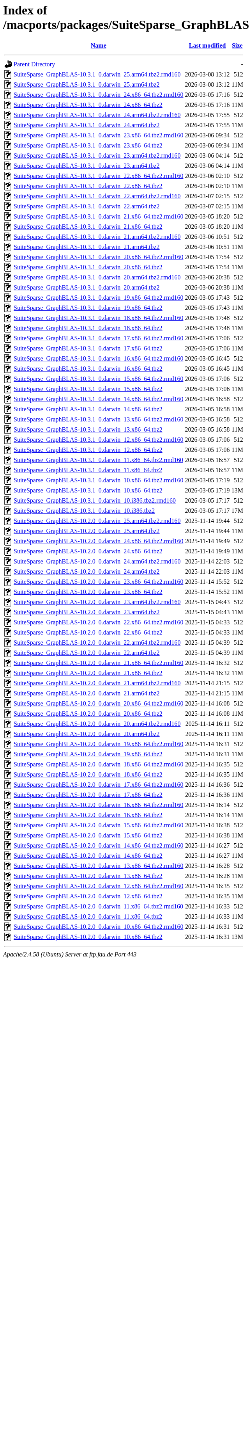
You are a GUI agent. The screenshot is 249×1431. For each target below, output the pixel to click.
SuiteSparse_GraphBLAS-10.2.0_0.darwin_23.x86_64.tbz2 (88, 591)
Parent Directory (34, 64)
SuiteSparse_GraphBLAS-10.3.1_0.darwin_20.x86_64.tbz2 (88, 267)
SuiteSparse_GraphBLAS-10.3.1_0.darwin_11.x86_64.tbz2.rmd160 (98, 460)
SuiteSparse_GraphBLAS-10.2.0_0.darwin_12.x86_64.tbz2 (88, 896)
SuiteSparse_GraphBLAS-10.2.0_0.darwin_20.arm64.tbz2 (87, 734)
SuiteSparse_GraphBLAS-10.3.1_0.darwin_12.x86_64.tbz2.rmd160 (99, 439)
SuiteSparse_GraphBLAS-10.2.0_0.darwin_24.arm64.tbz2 (87, 571)
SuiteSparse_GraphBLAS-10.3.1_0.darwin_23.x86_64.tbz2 (88, 145)
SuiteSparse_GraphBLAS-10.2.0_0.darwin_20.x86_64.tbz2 (88, 713)
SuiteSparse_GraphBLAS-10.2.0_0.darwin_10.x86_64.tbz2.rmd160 (99, 926)
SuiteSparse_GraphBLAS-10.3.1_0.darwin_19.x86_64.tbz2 (88, 307)
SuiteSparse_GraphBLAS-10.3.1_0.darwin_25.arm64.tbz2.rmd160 (97, 74)
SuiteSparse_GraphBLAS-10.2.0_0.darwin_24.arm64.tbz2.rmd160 (97, 561)
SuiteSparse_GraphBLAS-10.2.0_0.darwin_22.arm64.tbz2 (87, 652)
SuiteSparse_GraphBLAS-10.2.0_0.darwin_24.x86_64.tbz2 (88, 551)
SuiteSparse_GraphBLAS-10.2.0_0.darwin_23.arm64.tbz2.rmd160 (97, 602)
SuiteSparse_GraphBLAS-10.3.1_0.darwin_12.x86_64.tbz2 (88, 449)
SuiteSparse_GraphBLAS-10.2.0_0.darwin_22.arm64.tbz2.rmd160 (97, 642)
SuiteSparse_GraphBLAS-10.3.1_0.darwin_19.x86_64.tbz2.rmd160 (99, 297)
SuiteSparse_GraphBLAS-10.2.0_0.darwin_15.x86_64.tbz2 (88, 835)
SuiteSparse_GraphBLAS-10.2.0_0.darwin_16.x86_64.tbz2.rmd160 (99, 805)
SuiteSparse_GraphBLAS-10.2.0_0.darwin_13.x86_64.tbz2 (88, 876)
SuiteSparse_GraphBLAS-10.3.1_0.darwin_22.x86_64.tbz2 (88, 186)
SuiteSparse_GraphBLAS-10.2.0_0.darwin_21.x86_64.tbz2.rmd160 (99, 663)
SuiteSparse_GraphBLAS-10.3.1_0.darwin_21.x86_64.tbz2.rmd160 (99, 216)
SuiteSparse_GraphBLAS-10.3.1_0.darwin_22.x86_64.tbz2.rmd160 (99, 175)
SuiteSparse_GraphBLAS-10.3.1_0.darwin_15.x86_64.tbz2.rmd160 (99, 378)
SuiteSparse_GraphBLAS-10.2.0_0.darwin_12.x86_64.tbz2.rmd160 (99, 886)
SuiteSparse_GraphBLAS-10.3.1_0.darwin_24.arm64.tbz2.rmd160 (97, 115)
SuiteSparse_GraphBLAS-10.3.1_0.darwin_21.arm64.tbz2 (87, 247)
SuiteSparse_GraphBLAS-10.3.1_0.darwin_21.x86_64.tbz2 (88, 226)
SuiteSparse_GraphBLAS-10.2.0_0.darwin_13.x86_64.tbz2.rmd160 (99, 865)
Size (237, 45)
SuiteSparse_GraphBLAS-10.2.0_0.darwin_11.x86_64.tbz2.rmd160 (98, 906)
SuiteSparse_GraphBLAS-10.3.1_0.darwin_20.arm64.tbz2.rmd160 (97, 277)
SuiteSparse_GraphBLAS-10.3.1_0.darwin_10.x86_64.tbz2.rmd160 (99, 480)
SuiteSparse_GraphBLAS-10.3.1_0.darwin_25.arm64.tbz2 (87, 84)
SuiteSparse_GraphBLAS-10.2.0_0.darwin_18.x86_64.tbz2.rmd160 (99, 764)
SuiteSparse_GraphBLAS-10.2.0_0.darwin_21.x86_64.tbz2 (88, 673)
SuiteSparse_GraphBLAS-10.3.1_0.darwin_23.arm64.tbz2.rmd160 (97, 155)
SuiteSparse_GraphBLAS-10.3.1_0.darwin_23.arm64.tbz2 (87, 165)
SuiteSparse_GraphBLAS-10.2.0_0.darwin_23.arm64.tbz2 (87, 612)
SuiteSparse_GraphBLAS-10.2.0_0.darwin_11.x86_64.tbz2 (88, 916)
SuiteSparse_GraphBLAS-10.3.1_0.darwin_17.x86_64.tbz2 (88, 348)
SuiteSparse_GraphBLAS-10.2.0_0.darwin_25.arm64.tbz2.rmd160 (97, 520)
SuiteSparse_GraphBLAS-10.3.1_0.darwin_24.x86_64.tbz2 (88, 104)
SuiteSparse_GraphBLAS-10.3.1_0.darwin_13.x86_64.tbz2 (88, 429)
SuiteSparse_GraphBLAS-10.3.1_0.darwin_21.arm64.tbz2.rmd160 (97, 236)
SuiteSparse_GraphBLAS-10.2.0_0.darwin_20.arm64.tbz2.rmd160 (97, 723)
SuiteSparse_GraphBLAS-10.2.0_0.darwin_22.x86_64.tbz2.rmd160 (99, 622)
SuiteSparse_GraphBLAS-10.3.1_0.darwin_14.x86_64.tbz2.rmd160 (99, 399)
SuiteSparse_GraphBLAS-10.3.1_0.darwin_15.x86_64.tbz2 (88, 389)
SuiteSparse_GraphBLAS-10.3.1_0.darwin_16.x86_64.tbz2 (88, 368)
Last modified (207, 45)
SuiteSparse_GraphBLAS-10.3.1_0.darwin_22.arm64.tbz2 (87, 206)
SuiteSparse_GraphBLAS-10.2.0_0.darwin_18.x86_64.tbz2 (88, 774)
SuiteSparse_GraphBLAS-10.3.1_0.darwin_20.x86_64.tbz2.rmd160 (99, 257)
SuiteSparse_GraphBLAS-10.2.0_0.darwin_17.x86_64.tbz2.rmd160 (99, 784)
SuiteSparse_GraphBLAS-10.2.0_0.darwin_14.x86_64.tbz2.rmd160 (99, 845)
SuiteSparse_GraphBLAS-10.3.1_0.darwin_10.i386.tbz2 (84, 510)
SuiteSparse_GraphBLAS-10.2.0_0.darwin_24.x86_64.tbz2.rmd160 (99, 541)
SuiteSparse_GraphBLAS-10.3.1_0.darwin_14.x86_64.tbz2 (88, 409)
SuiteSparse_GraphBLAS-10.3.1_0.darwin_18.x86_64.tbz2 (88, 328)
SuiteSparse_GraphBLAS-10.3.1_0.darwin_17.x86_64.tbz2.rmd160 (99, 338)
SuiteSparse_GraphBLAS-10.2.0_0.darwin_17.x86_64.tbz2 (88, 794)
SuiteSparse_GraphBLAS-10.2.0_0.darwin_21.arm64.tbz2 (87, 693)
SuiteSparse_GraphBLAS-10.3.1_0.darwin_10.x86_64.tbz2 (88, 490)
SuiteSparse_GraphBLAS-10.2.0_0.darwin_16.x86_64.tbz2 (88, 815)
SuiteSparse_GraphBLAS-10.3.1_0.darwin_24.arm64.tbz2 (87, 125)
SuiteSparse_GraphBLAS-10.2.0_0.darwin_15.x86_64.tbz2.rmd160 (99, 825)
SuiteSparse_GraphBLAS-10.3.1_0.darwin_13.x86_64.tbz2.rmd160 (99, 419)
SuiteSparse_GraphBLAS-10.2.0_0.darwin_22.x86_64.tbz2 (88, 632)
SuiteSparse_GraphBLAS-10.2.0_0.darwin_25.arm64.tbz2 (87, 531)
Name (98, 45)
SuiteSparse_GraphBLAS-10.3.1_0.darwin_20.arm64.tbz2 (87, 287)
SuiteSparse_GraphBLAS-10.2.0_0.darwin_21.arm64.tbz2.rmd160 (97, 683)
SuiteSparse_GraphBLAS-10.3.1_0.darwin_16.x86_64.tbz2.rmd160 (99, 358)
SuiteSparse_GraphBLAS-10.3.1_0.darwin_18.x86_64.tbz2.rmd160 (99, 318)
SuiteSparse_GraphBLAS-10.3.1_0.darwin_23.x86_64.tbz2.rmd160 (99, 135)
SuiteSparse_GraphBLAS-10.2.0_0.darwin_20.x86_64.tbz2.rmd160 (99, 703)
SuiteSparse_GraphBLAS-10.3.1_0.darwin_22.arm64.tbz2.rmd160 (97, 196)
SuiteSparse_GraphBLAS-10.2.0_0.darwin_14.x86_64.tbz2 (88, 855)
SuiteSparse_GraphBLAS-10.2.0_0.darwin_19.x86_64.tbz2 (88, 754)
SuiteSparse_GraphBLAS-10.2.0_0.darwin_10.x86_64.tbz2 (88, 936)
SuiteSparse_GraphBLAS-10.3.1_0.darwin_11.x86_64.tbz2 (88, 470)
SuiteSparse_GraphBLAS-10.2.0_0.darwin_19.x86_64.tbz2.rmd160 (99, 744)
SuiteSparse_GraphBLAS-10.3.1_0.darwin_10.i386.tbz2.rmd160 (95, 500)
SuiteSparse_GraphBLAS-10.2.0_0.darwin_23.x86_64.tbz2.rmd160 (99, 581)
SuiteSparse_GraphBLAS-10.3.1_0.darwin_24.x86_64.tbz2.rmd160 (99, 94)
